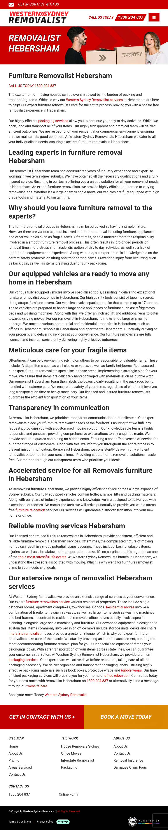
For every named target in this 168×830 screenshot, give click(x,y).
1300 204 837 (130, 17)
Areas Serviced (20, 767)
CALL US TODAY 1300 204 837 (32, 86)
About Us (16, 753)
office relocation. (118, 676)
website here (37, 686)
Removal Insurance (128, 760)
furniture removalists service (48, 602)
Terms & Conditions (20, 821)
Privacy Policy (45, 821)
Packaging (69, 767)
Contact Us (17, 774)
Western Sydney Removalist (66, 695)
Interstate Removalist (77, 760)
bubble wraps (131, 670)
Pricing (14, 760)
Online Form (68, 794)
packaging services (53, 121)
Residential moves (120, 607)
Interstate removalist (25, 633)
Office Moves (71, 753)
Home (13, 746)
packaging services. (24, 660)
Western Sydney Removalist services (94, 100)
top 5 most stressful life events (42, 557)
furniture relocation (30, 510)
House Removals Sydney (80, 746)
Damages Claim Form (130, 767)
